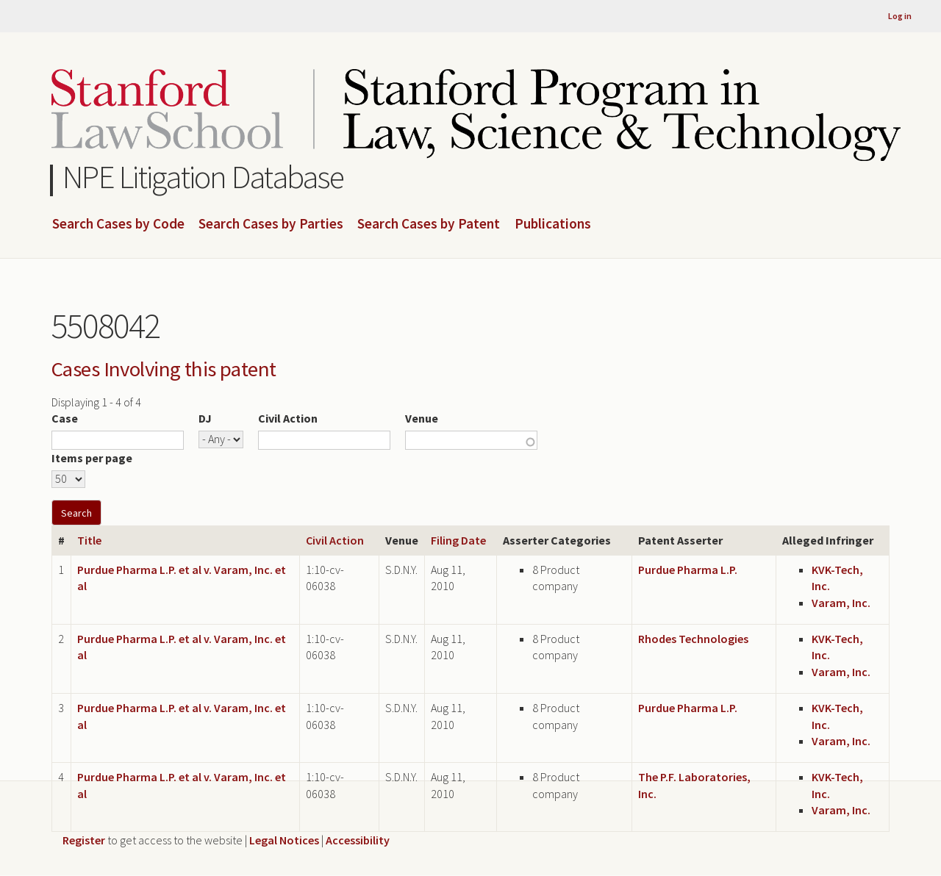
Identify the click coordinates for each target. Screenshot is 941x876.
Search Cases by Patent (428, 224)
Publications (553, 224)
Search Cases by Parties (270, 224)
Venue (421, 418)
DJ (205, 418)
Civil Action (288, 418)
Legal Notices (284, 840)
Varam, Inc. (841, 602)
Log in (900, 15)
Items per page (91, 457)
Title (89, 540)
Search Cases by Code (118, 224)
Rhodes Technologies (693, 638)
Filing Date (458, 540)
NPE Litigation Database (203, 177)
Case (64, 418)
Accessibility (358, 840)
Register (83, 840)
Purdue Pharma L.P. (687, 569)
